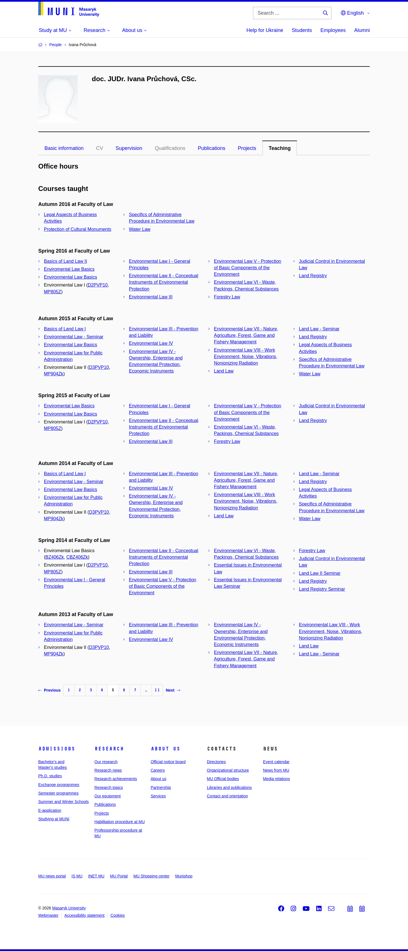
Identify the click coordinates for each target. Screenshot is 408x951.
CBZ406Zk (77, 557)
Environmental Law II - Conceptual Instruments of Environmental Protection (163, 282)
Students (302, 30)
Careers (158, 770)
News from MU (276, 770)
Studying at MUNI (53, 819)
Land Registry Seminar (322, 589)
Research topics (108, 787)
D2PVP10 (98, 285)
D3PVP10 (99, 367)
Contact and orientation (227, 796)
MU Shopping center (151, 876)
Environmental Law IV (151, 343)
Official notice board (168, 761)
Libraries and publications (229, 787)
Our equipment (107, 796)
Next (173, 690)
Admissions (56, 749)
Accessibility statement (84, 915)
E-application (49, 810)
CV (99, 148)
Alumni (362, 30)
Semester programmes (58, 793)
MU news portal (52, 876)
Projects (247, 148)
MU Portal (119, 876)
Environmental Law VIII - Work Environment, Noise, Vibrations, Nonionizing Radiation (245, 356)
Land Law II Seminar (320, 573)
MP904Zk (53, 373)
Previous (49, 690)
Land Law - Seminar (319, 328)
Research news (108, 770)
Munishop (183, 876)
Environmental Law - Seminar (73, 336)
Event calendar (276, 761)
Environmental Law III (151, 296)
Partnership (161, 787)
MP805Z (52, 291)
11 (157, 690)
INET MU (96, 876)
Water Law (139, 229)
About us (165, 749)
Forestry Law (227, 296)
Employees (333, 30)
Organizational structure (228, 770)
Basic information (64, 148)
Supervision (129, 148)
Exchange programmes (58, 784)
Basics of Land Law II (65, 261)
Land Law (223, 371)
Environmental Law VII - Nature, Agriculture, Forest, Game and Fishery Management (246, 335)
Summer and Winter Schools (63, 801)
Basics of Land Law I (65, 328)
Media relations (276, 778)
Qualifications (170, 148)
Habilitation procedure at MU (119, 821)
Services (158, 796)
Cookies (117, 915)
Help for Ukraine (264, 30)
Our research (106, 761)
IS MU (76, 876)
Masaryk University (69, 908)
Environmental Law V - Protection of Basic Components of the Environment (247, 268)
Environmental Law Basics (70, 277)
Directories (216, 761)
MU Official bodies (223, 778)
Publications (211, 148)
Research (109, 749)
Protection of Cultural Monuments (77, 229)
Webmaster (48, 915)
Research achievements (115, 778)
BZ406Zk (54, 557)
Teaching (280, 148)
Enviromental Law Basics (69, 269)
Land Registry (313, 275)
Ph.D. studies (50, 776)
